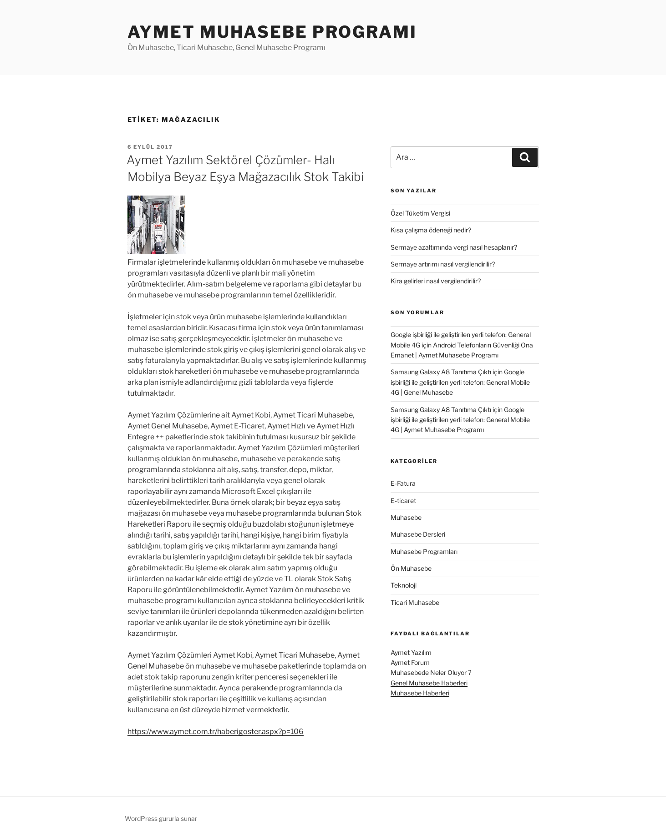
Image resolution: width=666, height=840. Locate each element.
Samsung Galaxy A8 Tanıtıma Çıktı (441, 372)
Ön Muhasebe (411, 568)
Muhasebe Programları (424, 551)
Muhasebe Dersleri (418, 534)
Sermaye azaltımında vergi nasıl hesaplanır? (454, 247)
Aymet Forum (410, 662)
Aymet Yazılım (411, 652)
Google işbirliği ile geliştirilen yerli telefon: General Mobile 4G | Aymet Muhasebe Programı (460, 420)
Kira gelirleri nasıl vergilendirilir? (436, 281)
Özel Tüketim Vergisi (420, 213)
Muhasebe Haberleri (420, 693)
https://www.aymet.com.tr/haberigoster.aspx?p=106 (215, 731)
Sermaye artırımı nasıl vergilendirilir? (443, 264)
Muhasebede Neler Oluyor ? (431, 672)
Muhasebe (406, 517)
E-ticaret (403, 500)
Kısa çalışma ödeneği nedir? (431, 230)
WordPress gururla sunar (161, 818)
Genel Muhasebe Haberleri (429, 683)
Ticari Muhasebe (415, 602)
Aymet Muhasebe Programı (272, 32)
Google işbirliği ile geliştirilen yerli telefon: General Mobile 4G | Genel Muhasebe (460, 382)
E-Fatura (403, 483)
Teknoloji (404, 585)
